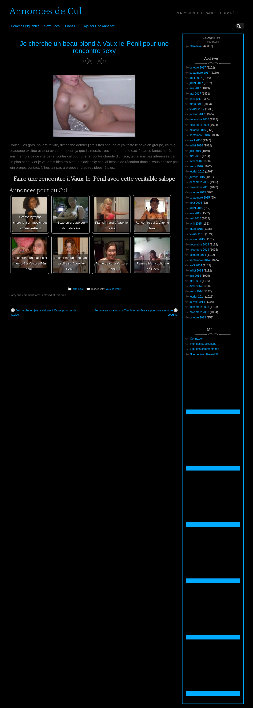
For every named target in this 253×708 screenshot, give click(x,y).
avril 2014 (196, 286)
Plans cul (72, 26)
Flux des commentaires (204, 349)
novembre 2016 (199, 124)
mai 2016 (195, 156)
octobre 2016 (198, 130)
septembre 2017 (200, 72)
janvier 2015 (197, 239)
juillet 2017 (196, 83)
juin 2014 (195, 275)
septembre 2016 (200, 135)
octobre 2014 (198, 254)
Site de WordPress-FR (204, 354)
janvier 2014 (197, 301)
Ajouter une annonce (99, 26)
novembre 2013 (199, 312)
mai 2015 (195, 218)
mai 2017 (195, 93)
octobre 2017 (198, 67)
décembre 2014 (199, 244)
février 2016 (197, 171)
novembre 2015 (199, 187)
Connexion (196, 338)
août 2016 (196, 140)
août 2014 (196, 265)
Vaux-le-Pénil (113, 288)
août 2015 (196, 202)
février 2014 (197, 296)
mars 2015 (196, 228)
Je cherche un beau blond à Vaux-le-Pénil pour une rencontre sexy (94, 47)
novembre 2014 (199, 249)
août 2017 (196, 78)
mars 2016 (196, 166)
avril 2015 (196, 223)
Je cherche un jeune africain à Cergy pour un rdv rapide (43, 312)
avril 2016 (196, 161)
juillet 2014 (196, 270)
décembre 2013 (199, 307)
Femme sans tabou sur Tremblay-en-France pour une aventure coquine (136, 312)
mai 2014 (195, 281)
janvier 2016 (197, 177)
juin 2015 (195, 213)
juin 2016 (195, 151)
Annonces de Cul (45, 11)
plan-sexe (78, 288)
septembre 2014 (200, 260)
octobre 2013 (198, 317)
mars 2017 (196, 104)
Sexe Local (52, 26)
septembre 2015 (200, 197)
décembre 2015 (199, 182)
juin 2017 (195, 88)
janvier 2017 (197, 114)
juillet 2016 (196, 145)
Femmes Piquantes (25, 26)
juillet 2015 (196, 208)
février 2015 (197, 234)
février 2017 (197, 109)
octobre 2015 (198, 192)
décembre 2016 (199, 119)
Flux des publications (203, 343)
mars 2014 (196, 291)
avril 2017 (196, 98)
